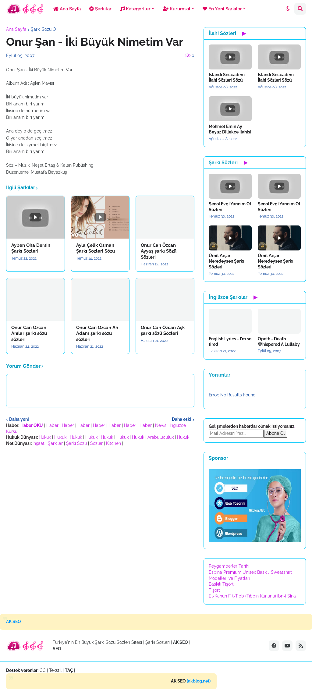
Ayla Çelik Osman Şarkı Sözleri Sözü (95, 248)
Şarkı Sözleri (157, 642)
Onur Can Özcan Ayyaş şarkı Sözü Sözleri (158, 251)
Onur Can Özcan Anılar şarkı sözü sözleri (29, 333)
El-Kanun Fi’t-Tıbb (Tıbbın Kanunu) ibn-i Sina (252, 596)
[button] (287, 9)
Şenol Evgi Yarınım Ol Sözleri (230, 206)
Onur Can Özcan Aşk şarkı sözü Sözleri (163, 330)
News (160, 425)
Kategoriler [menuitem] (135, 9)
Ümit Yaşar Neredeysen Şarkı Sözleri (226, 261)
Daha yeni (19, 419)
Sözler (96, 443)
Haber (52, 425)
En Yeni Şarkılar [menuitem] (222, 9)
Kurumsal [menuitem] (176, 9)
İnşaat (38, 443)
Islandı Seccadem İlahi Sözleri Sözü (227, 77)
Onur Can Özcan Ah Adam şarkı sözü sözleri (97, 333)
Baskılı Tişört (221, 584)
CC (43, 670)
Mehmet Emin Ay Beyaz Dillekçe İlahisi (230, 129)
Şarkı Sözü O (43, 29)
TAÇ (69, 670)
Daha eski (181, 419)
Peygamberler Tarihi (229, 566)
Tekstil (55, 670)
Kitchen (113, 443)
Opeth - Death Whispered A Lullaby (279, 341)
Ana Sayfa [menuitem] (67, 9)
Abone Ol (275, 433)
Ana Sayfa (16, 29)
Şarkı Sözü (76, 443)
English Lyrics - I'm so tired (230, 341)
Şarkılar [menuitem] (100, 9)
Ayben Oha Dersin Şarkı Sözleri (30, 248)
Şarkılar (55, 443)
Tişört (214, 590)
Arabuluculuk (160, 437)
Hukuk (45, 437)
